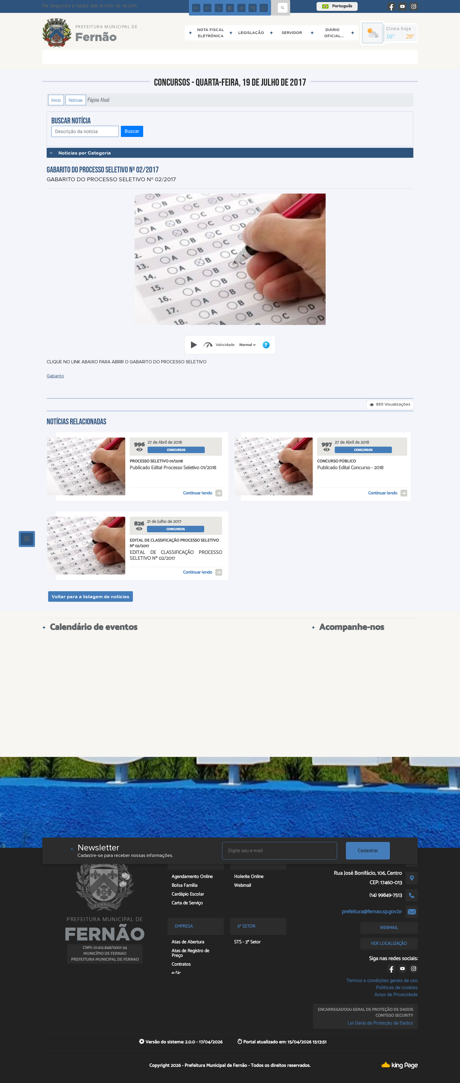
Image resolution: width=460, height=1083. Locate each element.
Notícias (76, 100)
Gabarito (55, 376)
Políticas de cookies (397, 987)
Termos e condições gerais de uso (382, 980)
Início (56, 100)
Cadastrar (368, 850)
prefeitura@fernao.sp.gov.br (372, 911)
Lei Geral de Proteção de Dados (380, 1023)
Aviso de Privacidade (396, 994)
